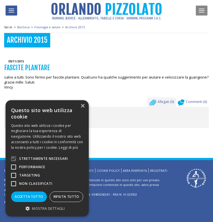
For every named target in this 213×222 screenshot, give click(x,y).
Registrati (158, 170)
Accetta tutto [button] (29, 196)
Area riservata (135, 170)
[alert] (47, 158)
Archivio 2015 (75, 27)
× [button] (82, 106)
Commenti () (192, 103)
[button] (47, 208)
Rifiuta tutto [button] (66, 196)
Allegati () (161, 103)
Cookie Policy (108, 170)
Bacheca (23, 27)
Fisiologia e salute (47, 27)
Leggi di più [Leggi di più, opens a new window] (68, 147)
